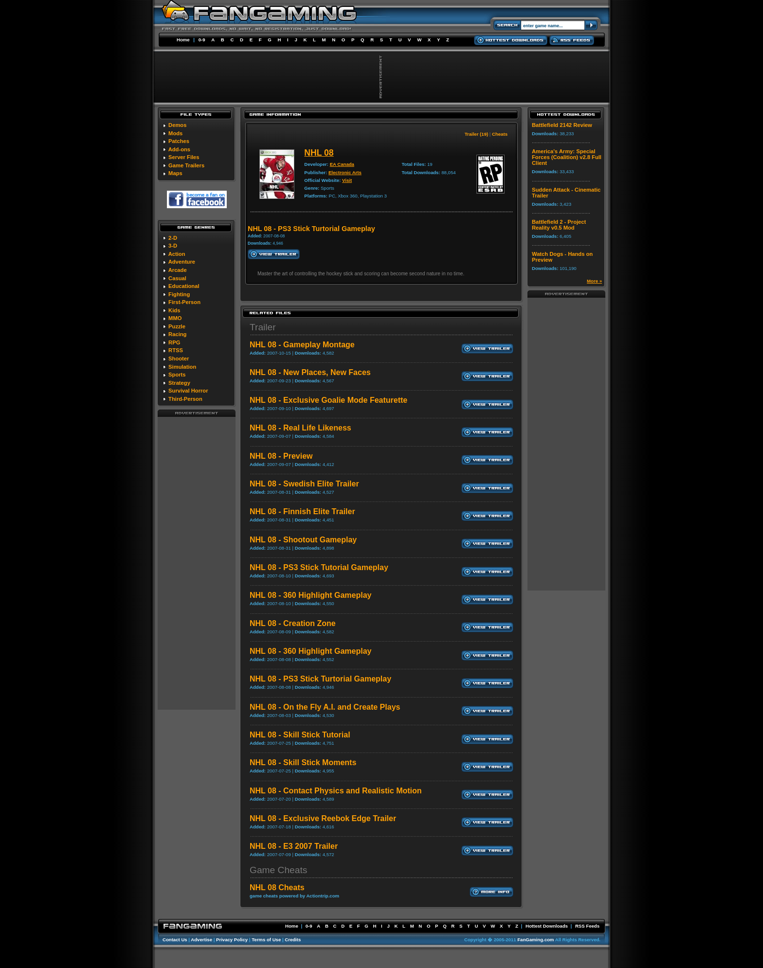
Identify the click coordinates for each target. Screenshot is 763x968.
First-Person (184, 302)
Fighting (179, 294)
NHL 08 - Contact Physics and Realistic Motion (336, 791)
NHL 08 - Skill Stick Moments (303, 762)
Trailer (263, 327)
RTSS (175, 350)
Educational (183, 286)
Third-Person (185, 399)
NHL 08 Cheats (277, 887)
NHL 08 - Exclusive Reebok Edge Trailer (323, 818)
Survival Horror (188, 391)
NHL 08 (318, 153)
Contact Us (175, 939)
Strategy (179, 383)
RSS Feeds (587, 926)
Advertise (201, 939)
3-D (172, 246)
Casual (177, 278)
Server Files (183, 157)
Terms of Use (266, 939)
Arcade (177, 270)
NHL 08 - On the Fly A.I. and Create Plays (325, 707)
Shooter (178, 358)
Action (176, 254)
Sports (176, 374)
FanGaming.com (535, 939)
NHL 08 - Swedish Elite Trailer (304, 484)
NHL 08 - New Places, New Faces (310, 372)
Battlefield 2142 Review (562, 125)
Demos (177, 125)
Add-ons (179, 149)
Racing (177, 334)
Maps (175, 173)
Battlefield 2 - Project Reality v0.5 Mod (559, 225)
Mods (175, 133)
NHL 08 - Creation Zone (293, 623)
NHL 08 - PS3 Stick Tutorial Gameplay (319, 567)
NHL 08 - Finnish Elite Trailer (302, 511)
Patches (178, 141)
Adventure (181, 262)
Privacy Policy (232, 939)
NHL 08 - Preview (281, 456)
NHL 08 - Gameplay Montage (302, 345)
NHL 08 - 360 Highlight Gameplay (310, 595)
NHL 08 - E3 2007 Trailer (294, 846)
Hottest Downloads (547, 926)
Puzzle (176, 326)
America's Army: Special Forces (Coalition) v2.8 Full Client (566, 157)
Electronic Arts (345, 172)
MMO (175, 318)
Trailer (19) (477, 134)
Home (183, 39)
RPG (174, 342)
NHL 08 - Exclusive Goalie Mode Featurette (328, 400)
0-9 (202, 39)
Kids (174, 310)
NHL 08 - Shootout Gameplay (303, 540)
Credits (293, 939)
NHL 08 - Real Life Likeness (300, 428)
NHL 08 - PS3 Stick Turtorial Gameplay (320, 679)
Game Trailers (186, 165)
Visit (347, 180)
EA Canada (342, 164)
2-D (172, 238)
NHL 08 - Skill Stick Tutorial (300, 735)
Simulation (182, 367)
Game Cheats (278, 870)
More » (594, 281)
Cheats (500, 134)
